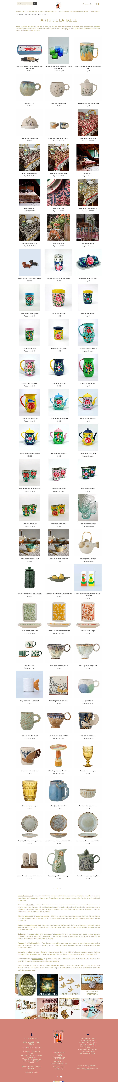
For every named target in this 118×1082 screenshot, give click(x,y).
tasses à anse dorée (79, 934)
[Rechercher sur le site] (24, 4)
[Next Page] (64, 888)
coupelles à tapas (42, 916)
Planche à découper (25, 916)
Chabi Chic (30, 905)
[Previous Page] (53, 888)
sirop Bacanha (37, 959)
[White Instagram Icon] (61, 1077)
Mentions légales (81, 1068)
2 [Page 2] (60, 888)
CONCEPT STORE (22, 14)
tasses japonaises (40, 936)
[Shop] (31, 1034)
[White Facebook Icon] (56, 1077)
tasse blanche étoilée (77, 936)
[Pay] (87, 1034)
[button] (98, 4)
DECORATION (32, 14)
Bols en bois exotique (26, 925)
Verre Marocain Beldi (25, 896)
